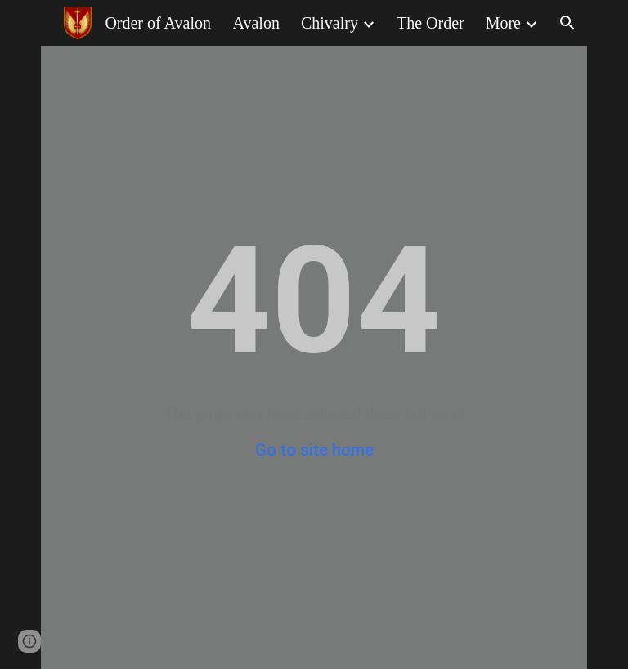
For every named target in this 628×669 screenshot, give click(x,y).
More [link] (503, 23)
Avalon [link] (256, 23)
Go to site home (314, 450)
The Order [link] (430, 23)
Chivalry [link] (329, 23)
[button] (567, 23)
